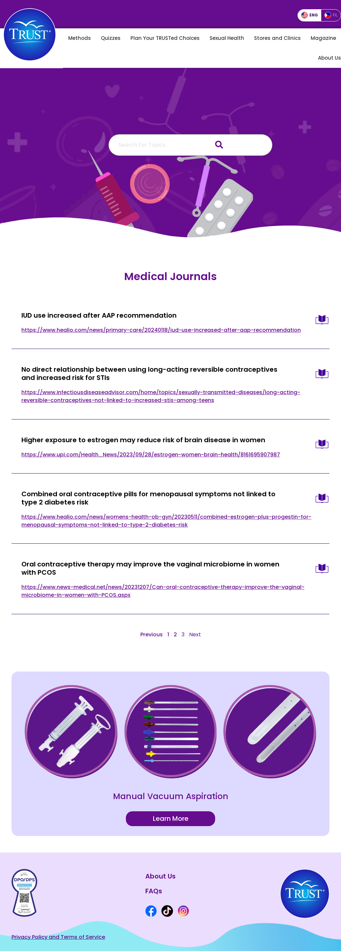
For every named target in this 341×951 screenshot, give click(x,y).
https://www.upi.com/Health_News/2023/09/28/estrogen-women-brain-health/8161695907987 (150, 454)
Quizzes (111, 38)
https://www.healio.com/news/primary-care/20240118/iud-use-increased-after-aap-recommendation (161, 329)
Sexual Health (227, 38)
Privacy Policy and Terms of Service (58, 937)
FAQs (153, 890)
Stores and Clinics (277, 38)
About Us (329, 57)
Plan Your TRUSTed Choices (165, 38)
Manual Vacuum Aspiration (170, 796)
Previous (151, 634)
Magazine (323, 38)
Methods (79, 38)
